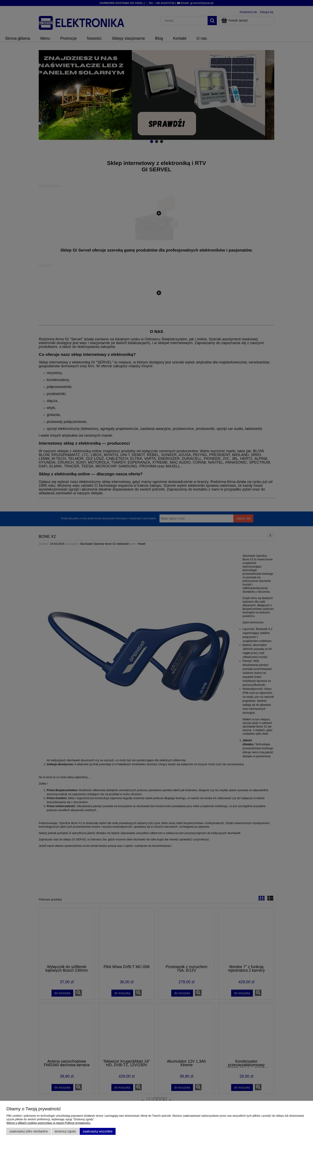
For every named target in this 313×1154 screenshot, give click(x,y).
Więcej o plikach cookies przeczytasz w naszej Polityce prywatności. (48, 1122)
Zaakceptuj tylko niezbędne (28, 1131)
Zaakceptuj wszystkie (98, 1131)
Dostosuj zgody (65, 1131)
